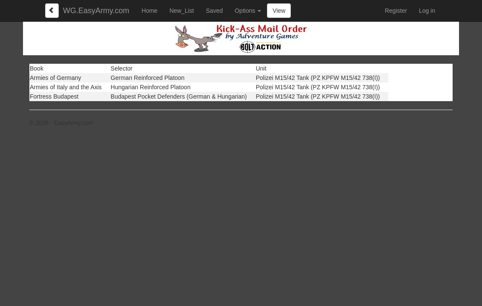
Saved (214, 10)
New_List (181, 10)
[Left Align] (52, 10)
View (279, 10)
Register (396, 10)
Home (150, 10)
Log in (427, 10)
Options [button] (248, 10)
